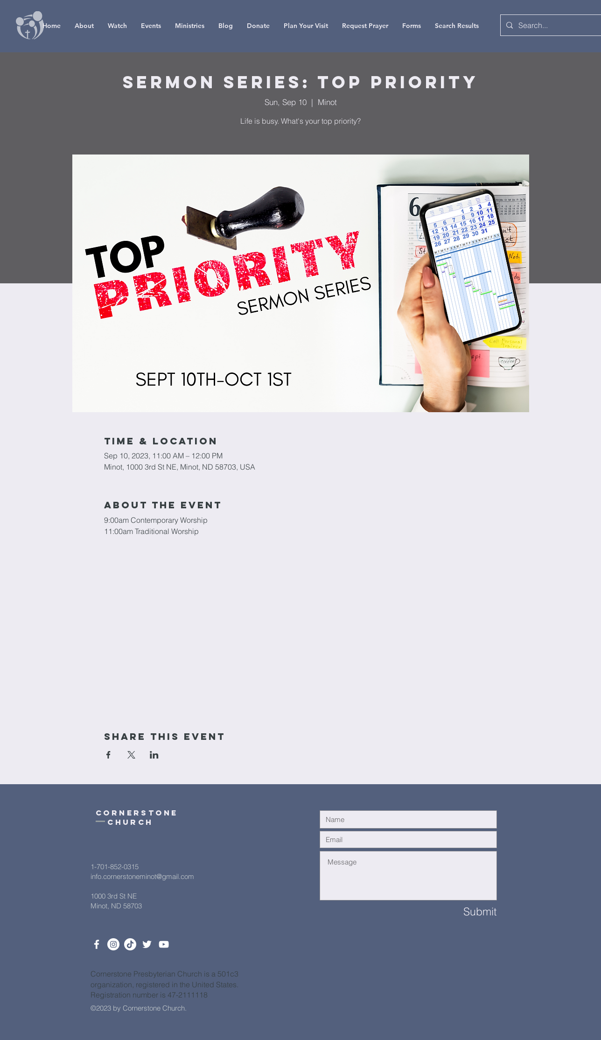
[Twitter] (147, 944)
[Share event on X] (131, 755)
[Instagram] (113, 944)
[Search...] (551, 25)
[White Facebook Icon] (97, 944)
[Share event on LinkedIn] (154, 755)
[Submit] (463, 911)
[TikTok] (130, 944)
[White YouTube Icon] (164, 944)
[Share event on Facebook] (108, 755)
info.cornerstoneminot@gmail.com (142, 876)
